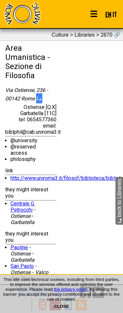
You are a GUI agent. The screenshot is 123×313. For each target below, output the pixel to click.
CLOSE (61, 306)
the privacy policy (70, 289)
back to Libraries (119, 201)
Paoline (19, 247)
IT (115, 14)
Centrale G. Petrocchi (22, 206)
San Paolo (22, 266)
